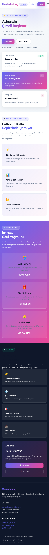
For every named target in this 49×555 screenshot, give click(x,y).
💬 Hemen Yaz (24, 465)
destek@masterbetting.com (11, 507)
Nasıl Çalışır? (23, 41)
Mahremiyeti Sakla (8, 525)
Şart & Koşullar (7, 528)
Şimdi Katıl (8, 41)
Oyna (41, 4)
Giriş (32, 4)
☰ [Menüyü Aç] (48, 4)
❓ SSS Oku (24, 471)
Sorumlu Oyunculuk (8, 523)
